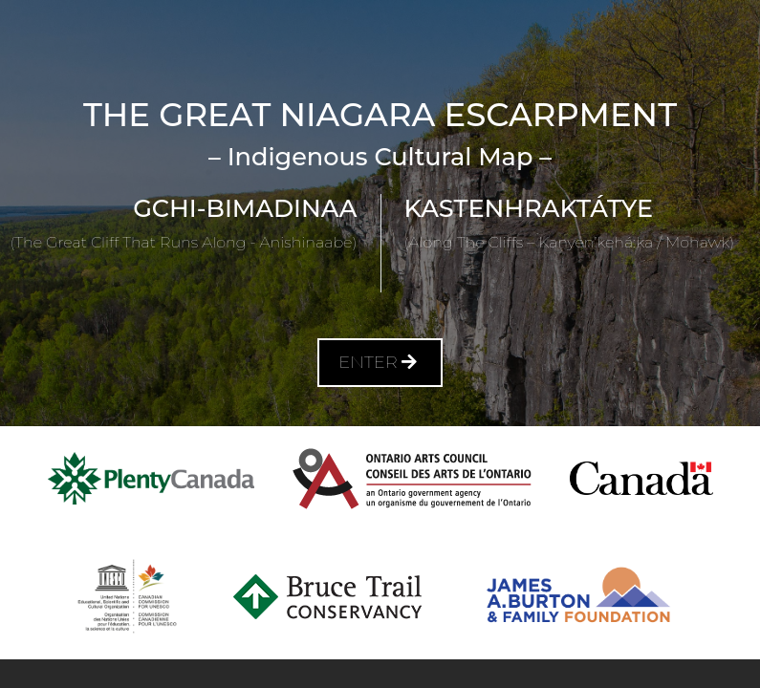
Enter (380, 362)
